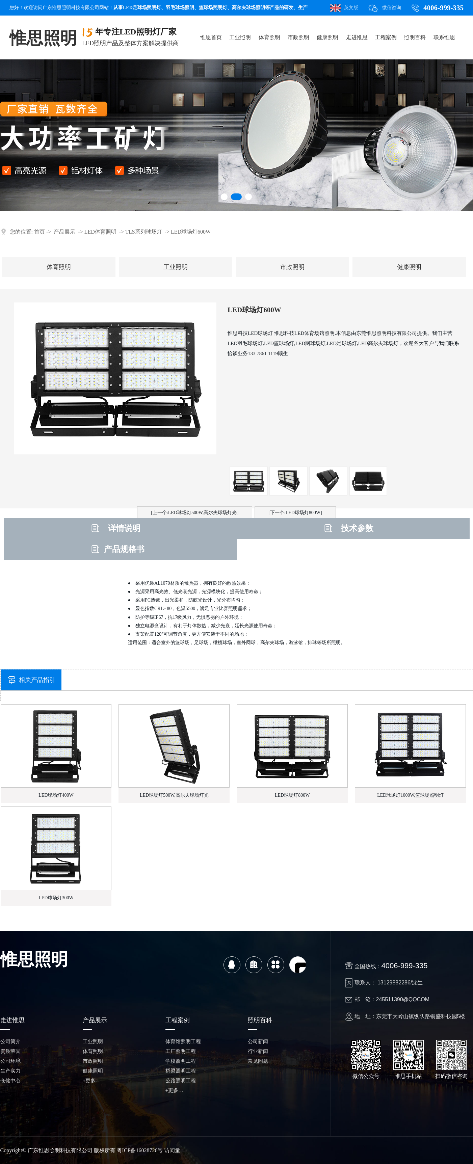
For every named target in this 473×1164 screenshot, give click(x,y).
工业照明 (240, 37)
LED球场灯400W (55, 795)
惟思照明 (43, 38)
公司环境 (10, 1061)
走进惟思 (357, 37)
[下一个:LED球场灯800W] (295, 512)
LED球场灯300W (55, 897)
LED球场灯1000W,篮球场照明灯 (410, 795)
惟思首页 (211, 37)
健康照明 (327, 37)
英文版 (351, 7)
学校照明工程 (180, 1061)
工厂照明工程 (180, 1051)
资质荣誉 (10, 1051)
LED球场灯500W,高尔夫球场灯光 (174, 795)
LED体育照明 (100, 232)
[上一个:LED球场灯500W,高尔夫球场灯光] (194, 512)
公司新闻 (258, 1041)
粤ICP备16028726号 (140, 1150)
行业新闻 (258, 1051)
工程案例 (386, 37)
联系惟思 (444, 37)
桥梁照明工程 (180, 1071)
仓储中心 (10, 1080)
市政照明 (298, 37)
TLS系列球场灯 (143, 232)
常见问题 (258, 1061)
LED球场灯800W (292, 795)
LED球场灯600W (191, 232)
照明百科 (415, 37)
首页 (39, 232)
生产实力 (10, 1071)
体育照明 (269, 37)
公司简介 (10, 1041)
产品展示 (64, 232)
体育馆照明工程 (183, 1041)
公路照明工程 (180, 1080)
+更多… (92, 1080)
